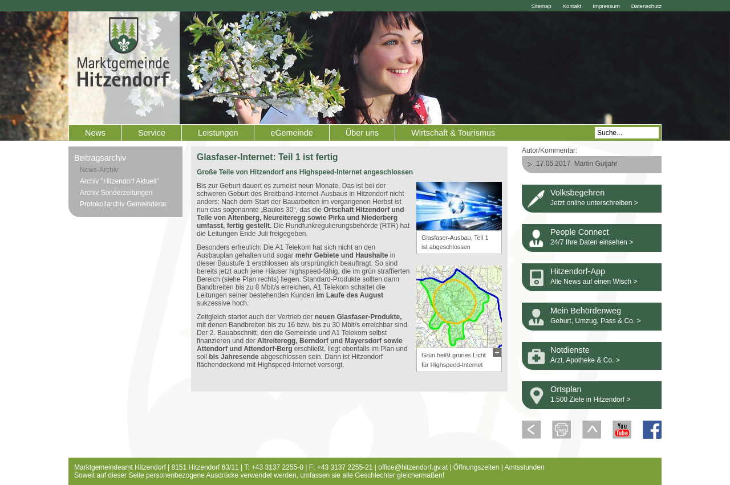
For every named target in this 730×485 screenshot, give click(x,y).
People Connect (579, 232)
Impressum (606, 6)
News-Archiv (99, 170)
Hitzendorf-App (577, 271)
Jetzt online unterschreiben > (594, 203)
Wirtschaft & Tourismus (453, 132)
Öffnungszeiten (476, 467)
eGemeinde (291, 132)
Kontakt (572, 6)
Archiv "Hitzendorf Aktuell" (119, 181)
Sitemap (541, 6)
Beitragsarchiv (100, 157)
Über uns (362, 132)
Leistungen (218, 132)
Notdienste (570, 349)
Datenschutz (646, 6)
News (95, 132)
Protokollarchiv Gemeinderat (123, 204)
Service (151, 132)
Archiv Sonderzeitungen (116, 193)
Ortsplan (565, 389)
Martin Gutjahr (596, 164)
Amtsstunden (525, 467)
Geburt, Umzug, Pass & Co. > (595, 321)
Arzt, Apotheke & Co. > (585, 360)
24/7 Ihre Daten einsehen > (591, 242)
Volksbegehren (577, 192)
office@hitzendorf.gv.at (413, 467)
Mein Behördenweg (585, 310)
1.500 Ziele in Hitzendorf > (590, 400)
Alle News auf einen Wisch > (593, 282)
